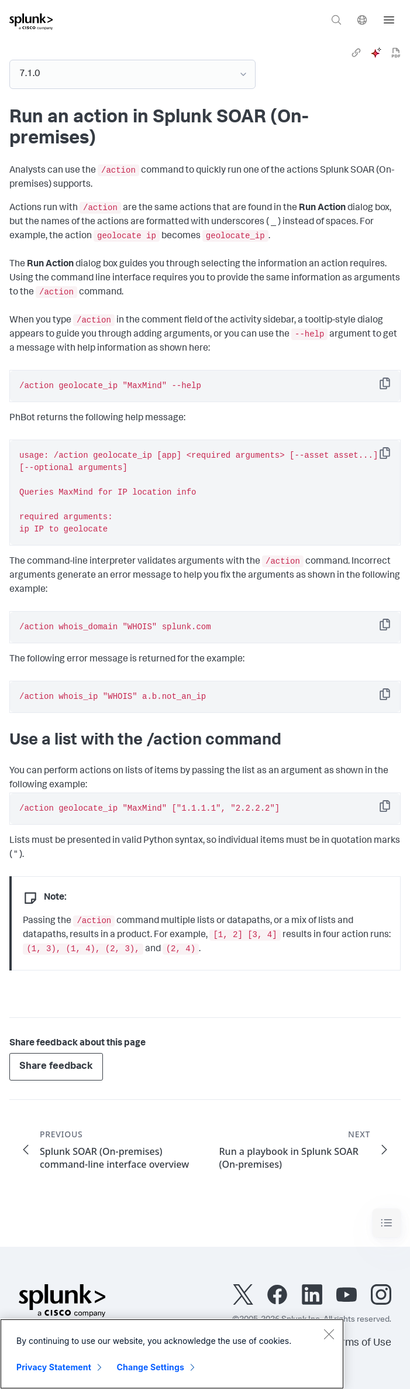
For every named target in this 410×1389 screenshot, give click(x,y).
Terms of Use (360, 1343)
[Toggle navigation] (387, 1223)
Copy (393, 387)
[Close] (329, 1334)
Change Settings (150, 1367)
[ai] (376, 52)
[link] (356, 52)
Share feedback (56, 1067)
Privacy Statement (53, 1367)
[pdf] (396, 52)
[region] (172, 1354)
